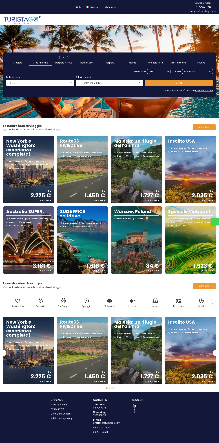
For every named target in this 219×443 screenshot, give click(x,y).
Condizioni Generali (61, 413)
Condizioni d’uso (204, 90)
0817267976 (202, 7)
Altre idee (204, 127)
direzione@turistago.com (202, 11)
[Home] (133, 404)
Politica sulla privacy (61, 418)
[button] (213, 304)
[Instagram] (133, 410)
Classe (177, 71)
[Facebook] (133, 407)
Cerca (179, 82)
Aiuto (79, 7)
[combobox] (156, 71)
